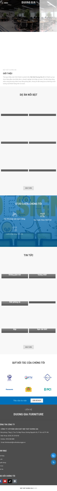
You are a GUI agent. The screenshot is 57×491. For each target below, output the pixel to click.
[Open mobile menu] (4, 3)
